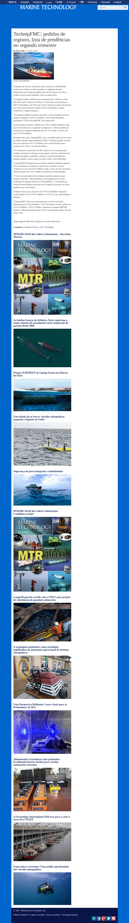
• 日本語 (58, 2)
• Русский (105, 2)
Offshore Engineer (20, 915)
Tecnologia (49, 227)
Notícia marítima (53, 915)
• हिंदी (81, 2)
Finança (35, 227)
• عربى (49, 2)
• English (117, 2)
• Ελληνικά (92, 2)
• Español (24, 2)
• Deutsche (37, 2)
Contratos (27, 227)
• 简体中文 (12, 2)
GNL (42, 227)
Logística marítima (37, 915)
